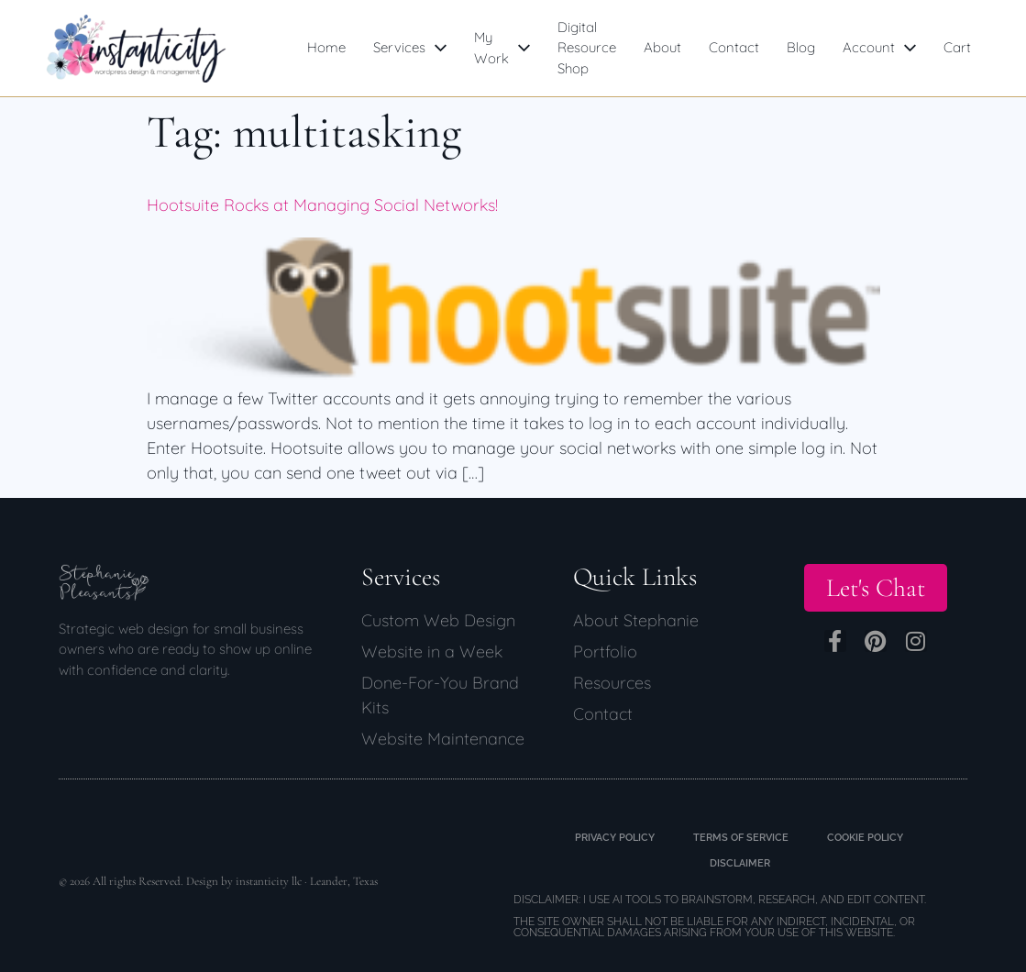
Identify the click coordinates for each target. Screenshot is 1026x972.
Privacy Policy (615, 838)
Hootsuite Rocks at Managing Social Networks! (322, 204)
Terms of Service (741, 838)
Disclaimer (740, 863)
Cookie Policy (865, 838)
